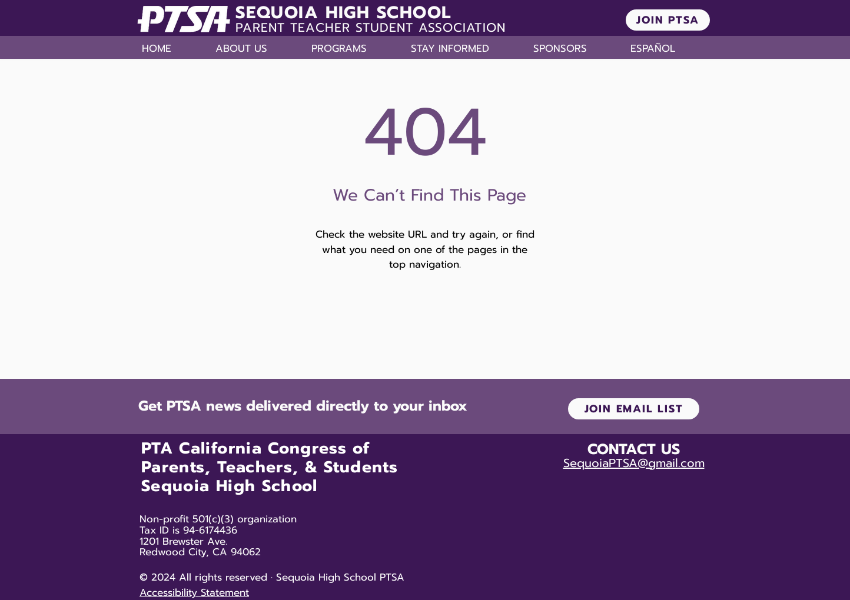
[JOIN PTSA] (668, 20)
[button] (258, 48)
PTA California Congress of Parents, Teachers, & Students (269, 457)
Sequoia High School (229, 486)
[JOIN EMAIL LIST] (633, 408)
